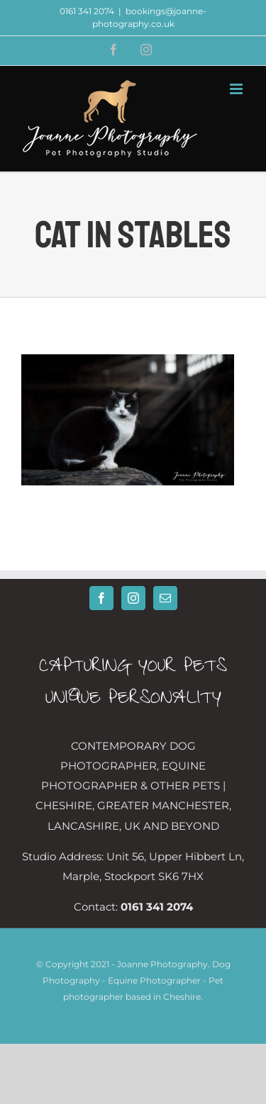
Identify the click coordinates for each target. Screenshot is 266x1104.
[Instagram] (133, 598)
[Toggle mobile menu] (237, 88)
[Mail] (165, 598)
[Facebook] (101, 598)
